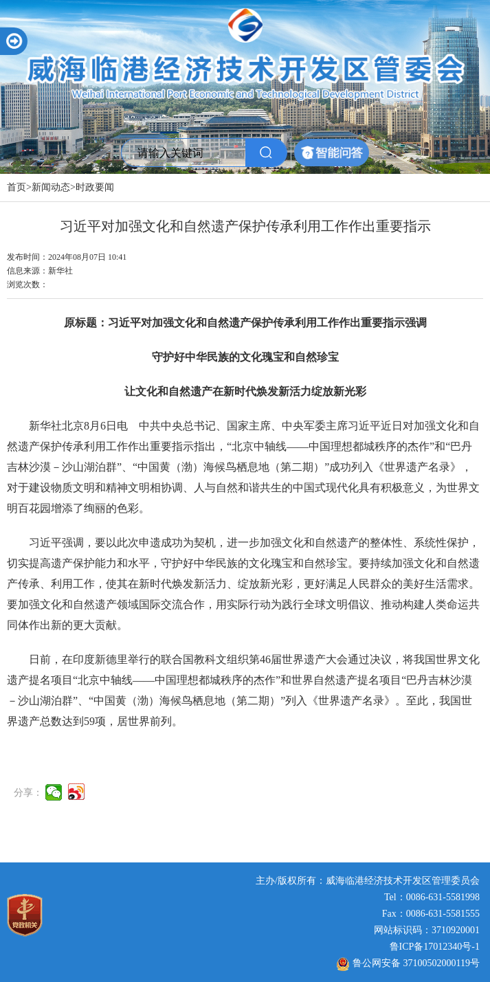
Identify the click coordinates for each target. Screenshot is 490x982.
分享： (28, 793)
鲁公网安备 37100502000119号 (408, 963)
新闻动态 (51, 187)
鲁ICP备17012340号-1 (435, 946)
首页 (16, 187)
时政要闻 (95, 187)
